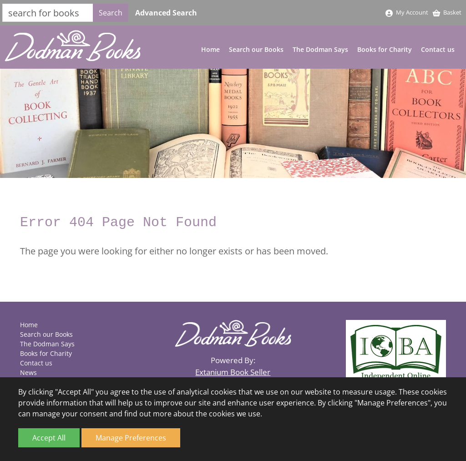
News (28, 372)
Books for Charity (384, 49)
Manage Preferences (131, 438)
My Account (406, 12)
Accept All (49, 438)
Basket (446, 12)
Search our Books (256, 49)
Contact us (438, 49)
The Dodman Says (320, 49)
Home (210, 49)
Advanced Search (166, 13)
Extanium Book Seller (232, 372)
